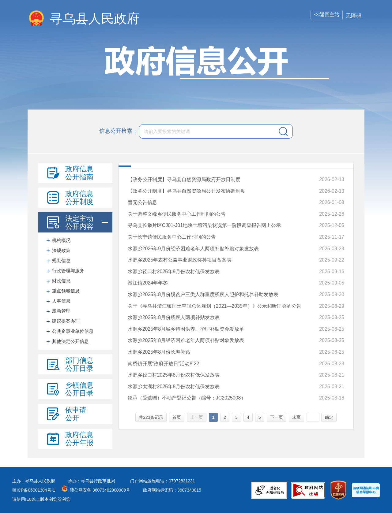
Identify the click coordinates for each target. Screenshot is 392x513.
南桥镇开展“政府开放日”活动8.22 (163, 363)
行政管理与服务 (68, 270)
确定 (329, 417)
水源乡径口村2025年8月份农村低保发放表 (174, 374)
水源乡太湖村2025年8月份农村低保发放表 (174, 386)
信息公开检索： (118, 131)
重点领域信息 (66, 290)
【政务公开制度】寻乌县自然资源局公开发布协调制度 (186, 191)
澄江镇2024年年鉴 (148, 282)
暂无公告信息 (142, 202)
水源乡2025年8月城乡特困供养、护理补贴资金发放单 (186, 329)
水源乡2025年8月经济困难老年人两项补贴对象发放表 (186, 340)
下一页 (276, 417)
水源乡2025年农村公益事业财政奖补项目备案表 (180, 259)
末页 (296, 417)
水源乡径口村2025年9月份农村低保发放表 (174, 271)
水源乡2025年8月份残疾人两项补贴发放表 (174, 317)
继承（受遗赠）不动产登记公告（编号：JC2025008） (187, 397)
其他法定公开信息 (70, 341)
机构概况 (61, 240)
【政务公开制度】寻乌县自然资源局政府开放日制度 (184, 179)
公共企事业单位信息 (72, 331)
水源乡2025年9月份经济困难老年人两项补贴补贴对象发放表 (193, 248)
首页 (176, 417)
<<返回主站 (326, 14)
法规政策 (61, 250)
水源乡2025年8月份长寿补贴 (159, 352)
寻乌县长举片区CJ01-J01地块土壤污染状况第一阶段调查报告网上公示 (204, 225)
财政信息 (61, 280)
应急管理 (61, 311)
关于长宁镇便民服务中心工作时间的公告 (172, 237)
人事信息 (61, 300)
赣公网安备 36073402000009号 (100, 490)
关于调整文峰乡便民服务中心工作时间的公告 (177, 214)
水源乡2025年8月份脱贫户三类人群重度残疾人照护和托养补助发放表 (203, 294)
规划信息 (61, 260)
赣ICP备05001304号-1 (33, 490)
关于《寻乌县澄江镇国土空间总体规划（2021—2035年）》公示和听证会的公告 (214, 306)
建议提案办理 (66, 321)
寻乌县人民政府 (95, 18)
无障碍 (353, 16)
